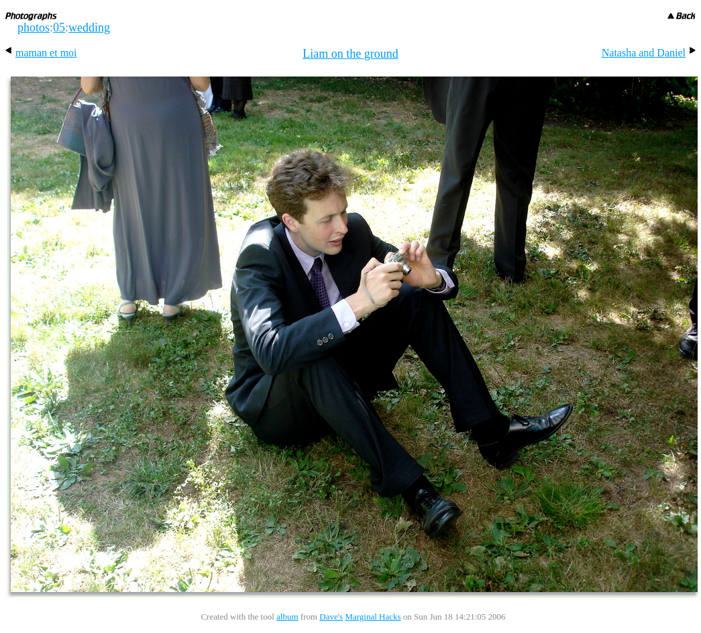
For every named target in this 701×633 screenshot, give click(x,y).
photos (33, 27)
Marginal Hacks (372, 617)
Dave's (331, 617)
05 (59, 27)
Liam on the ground (350, 53)
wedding (89, 27)
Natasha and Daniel (649, 52)
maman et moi (41, 52)
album (287, 617)
